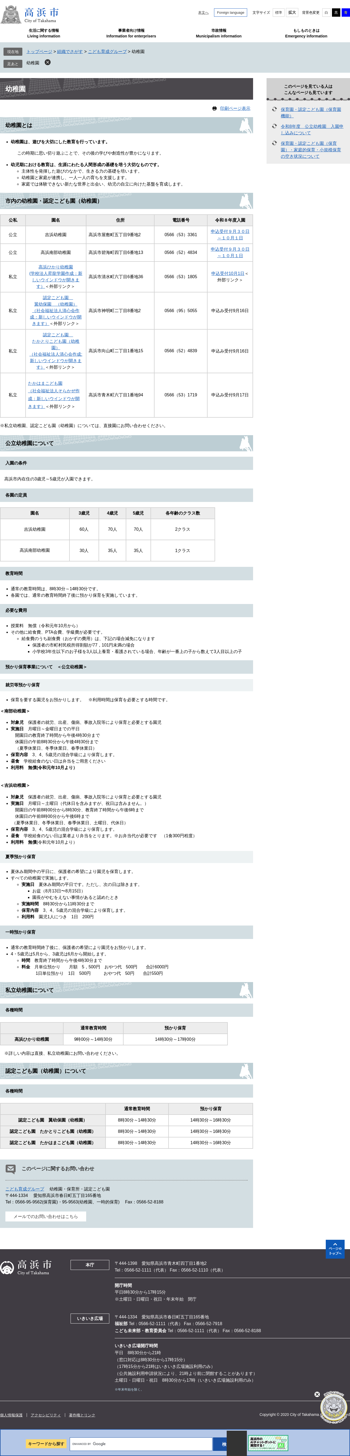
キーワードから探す (46, 1443)
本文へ (203, 13)
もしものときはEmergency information (306, 33)
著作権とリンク (82, 1415)
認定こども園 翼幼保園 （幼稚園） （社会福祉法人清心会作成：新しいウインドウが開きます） (56, 310)
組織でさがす (70, 51)
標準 (278, 13)
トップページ (39, 51)
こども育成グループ (107, 51)
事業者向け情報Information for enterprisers (131, 33)
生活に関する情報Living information (43, 33)
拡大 (292, 12)
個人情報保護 (11, 1415)
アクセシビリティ (46, 1415)
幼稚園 (32, 63)
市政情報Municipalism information (219, 33)
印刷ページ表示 (235, 108)
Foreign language (230, 13)
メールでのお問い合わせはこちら (45, 1216)
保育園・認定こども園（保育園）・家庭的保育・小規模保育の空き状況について (311, 150)
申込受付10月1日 (227, 273)
